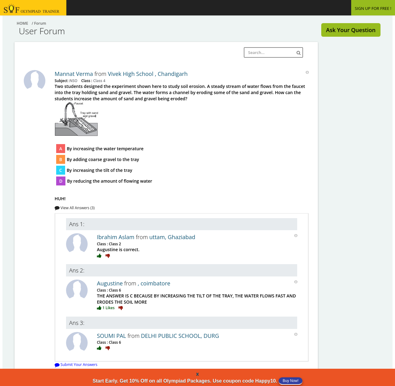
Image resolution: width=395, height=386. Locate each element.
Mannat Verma (74, 73)
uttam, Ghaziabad (172, 237)
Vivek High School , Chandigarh (148, 73)
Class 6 (114, 290)
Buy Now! (290, 381)
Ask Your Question (351, 30)
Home (22, 23)
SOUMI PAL (112, 335)
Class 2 (114, 243)
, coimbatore (154, 283)
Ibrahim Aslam (116, 237)
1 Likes (106, 307)
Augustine (110, 283)
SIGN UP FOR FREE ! (373, 8)
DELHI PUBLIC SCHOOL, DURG (180, 335)
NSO (74, 80)
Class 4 (98, 80)
